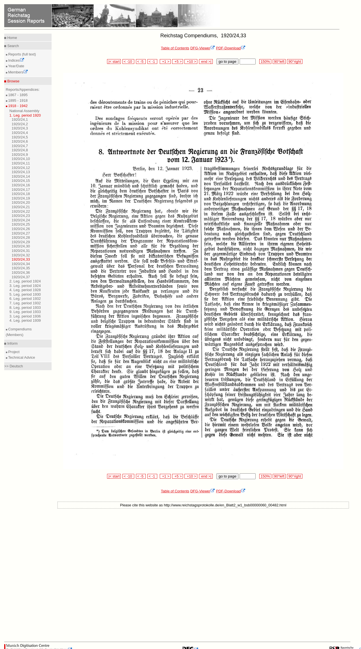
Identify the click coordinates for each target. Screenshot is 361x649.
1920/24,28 (21, 237)
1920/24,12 (21, 168)
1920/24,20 (21, 202)
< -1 (152, 61)
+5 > (177, 61)
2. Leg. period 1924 (25, 281)
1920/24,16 (21, 185)
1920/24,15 (21, 181)
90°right (294, 61)
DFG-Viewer (202, 48)
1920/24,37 (21, 277)
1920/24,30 (21, 246)
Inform (11, 343)
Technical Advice (21, 357)
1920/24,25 (21, 224)
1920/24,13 (21, 172)
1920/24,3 (20, 128)
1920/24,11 (21, 163)
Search (12, 46)
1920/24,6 (20, 141)
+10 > (191, 61)
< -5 (141, 61)
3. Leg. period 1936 (25, 316)
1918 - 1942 (17, 106)
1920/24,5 (20, 137)
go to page (227, 61)
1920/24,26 (21, 229)
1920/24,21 (21, 207)
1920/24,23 (21, 216)
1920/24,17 (21, 189)
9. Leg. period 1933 (25, 312)
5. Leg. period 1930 (25, 294)
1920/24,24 (21, 220)
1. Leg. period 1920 (25, 115)
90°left (279, 61)
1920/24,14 (21, 176)
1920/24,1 (20, 119)
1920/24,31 (21, 251)
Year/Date (15, 66)
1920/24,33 (21, 259)
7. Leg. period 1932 (25, 303)
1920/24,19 (21, 198)
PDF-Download (231, 48)
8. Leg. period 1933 (25, 307)
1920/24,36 (21, 272)
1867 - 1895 (17, 95)
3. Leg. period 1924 (25, 286)
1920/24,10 (21, 159)
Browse (12, 81)
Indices (16, 60)
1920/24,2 (20, 124)
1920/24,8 (20, 150)
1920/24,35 (21, 268)
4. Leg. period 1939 (25, 320)
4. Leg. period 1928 (25, 290)
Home (11, 38)
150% (265, 61)
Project (13, 352)
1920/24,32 (21, 255)
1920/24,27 (21, 233)
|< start (114, 61)
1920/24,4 (20, 133)
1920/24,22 (21, 211)
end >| (205, 61)
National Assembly (25, 111)
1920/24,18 (21, 194)
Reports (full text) (21, 54)
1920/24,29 (21, 242)
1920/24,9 (20, 154)
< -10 (128, 61)
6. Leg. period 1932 (25, 298)
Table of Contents (175, 48)
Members (17, 72)
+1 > (165, 61)
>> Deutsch (13, 366)
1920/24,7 (20, 146)
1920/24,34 (21, 264)
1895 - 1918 (17, 100)
